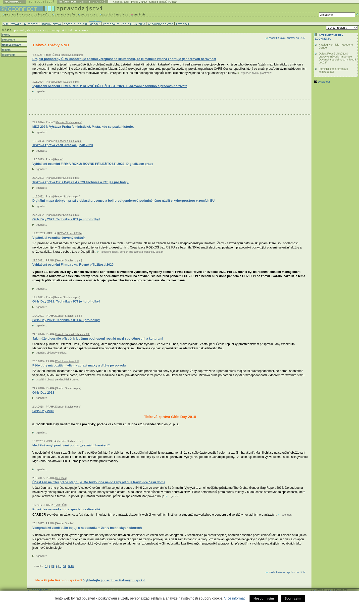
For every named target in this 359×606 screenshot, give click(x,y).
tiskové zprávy (11, 44)
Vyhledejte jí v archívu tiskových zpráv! (114, 580)
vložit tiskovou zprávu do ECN (287, 37)
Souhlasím (293, 598)
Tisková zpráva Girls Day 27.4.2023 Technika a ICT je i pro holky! (80, 182)
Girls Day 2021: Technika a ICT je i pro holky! (66, 301)
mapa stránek (340, 590)
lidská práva (136, 251)
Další (71, 566)
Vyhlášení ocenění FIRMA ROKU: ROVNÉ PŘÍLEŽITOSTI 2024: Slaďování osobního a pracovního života (109, 86)
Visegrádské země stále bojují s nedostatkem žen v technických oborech (87, 528)
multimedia (8, 54)
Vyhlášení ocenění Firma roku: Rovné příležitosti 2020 (72, 264)
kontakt (320, 590)
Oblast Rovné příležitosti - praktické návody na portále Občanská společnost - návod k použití (338, 58)
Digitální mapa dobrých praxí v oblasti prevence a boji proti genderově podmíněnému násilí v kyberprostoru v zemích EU (123, 200)
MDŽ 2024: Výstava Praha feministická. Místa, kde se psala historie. (83, 126)
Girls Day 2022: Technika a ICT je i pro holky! (66, 219)
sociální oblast (110, 251)
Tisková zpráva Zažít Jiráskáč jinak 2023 (62, 145)
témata (5, 49)
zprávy (5, 34)
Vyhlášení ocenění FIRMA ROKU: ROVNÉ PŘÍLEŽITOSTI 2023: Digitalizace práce (92, 164)
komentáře (8, 39)
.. (60, 566)
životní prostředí (261, 73)
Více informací (235, 598)
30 (64, 566)
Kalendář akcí (121, 1)
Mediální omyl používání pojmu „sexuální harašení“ (71, 445)
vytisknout (322, 81)
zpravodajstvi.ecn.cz (27, 30)
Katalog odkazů (158, 1)
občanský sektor (153, 251)
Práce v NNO (139, 1)
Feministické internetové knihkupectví (333, 70)
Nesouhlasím (264, 598)
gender (247, 73)
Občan (173, 1)
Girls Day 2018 (43, 411)
